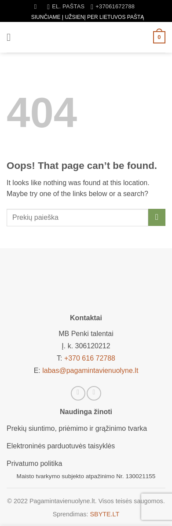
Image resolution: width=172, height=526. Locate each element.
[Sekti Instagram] (94, 393)
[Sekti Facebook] (78, 393)
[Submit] (156, 217)
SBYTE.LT (104, 514)
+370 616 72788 (89, 358)
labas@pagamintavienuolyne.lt (90, 370)
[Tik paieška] (37, 6)
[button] (12, 37)
